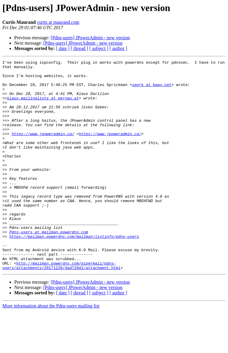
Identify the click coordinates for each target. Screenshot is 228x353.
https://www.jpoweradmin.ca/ (43, 148)
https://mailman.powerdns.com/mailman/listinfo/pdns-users (74, 272)
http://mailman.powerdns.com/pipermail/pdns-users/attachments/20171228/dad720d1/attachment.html (61, 307)
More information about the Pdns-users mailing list (50, 347)
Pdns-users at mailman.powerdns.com (48, 266)
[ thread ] (79, 48)
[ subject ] (98, 48)
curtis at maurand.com (58, 22)
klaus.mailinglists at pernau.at (43, 106)
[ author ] (118, 48)
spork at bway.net (152, 90)
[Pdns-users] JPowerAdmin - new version (90, 37)
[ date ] (62, 48)
